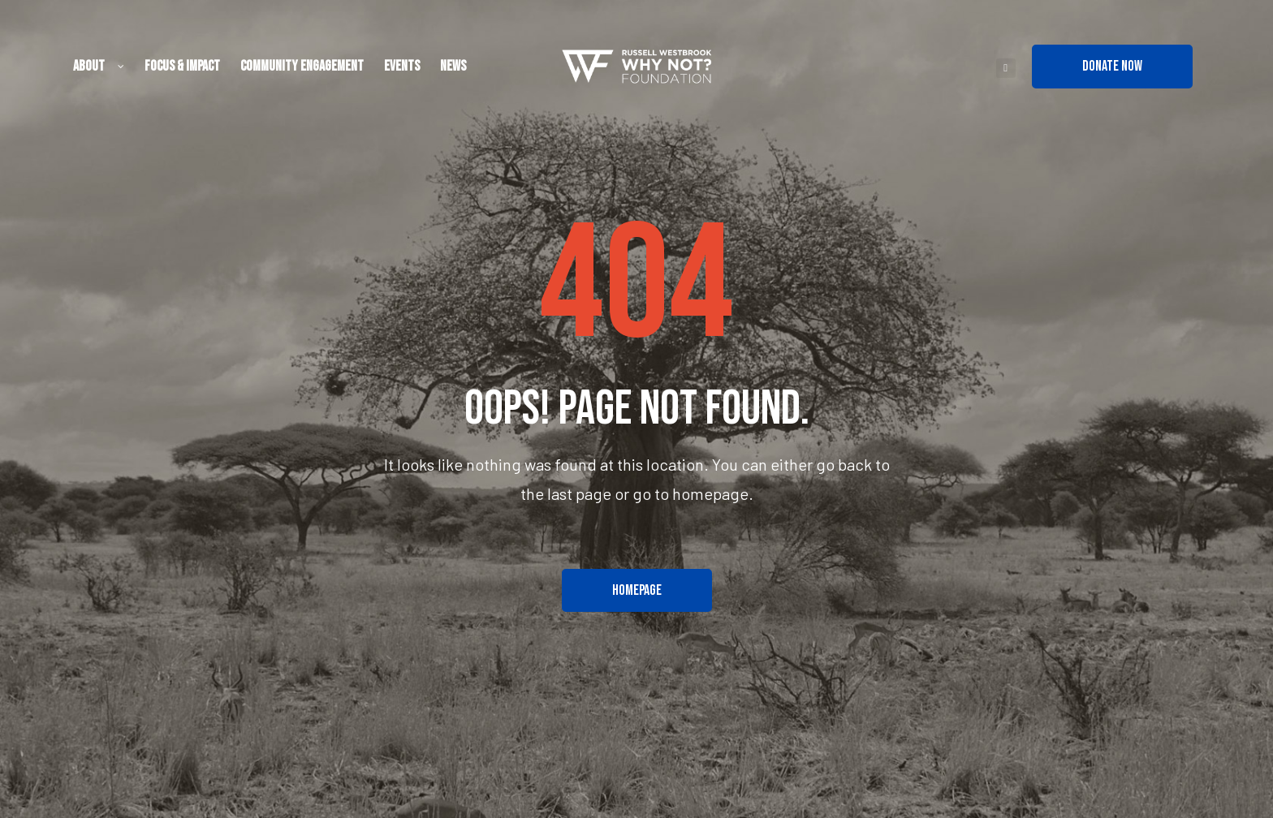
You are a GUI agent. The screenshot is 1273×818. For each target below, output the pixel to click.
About (98, 67)
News (453, 66)
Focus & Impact (182, 66)
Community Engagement (302, 66)
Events (402, 66)
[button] (1112, 66)
